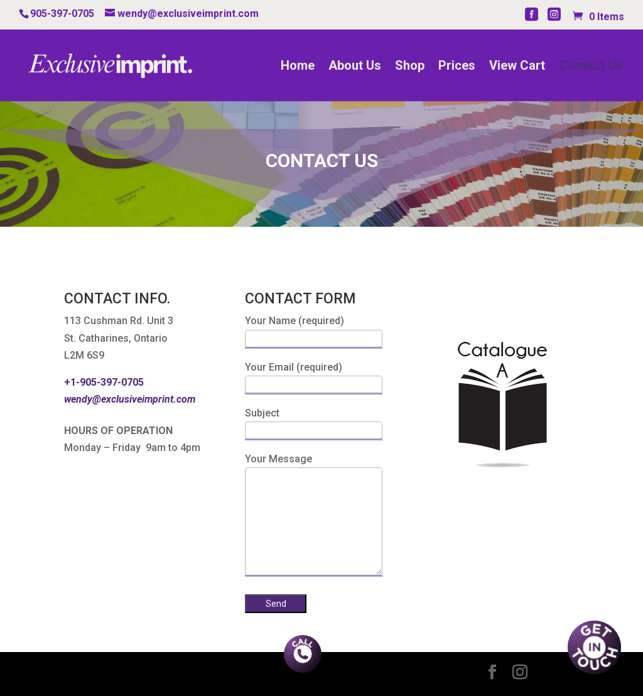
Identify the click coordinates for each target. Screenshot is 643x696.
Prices (456, 67)
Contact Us (591, 67)
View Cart (517, 67)
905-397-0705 (62, 13)
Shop (409, 67)
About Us (354, 67)
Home (298, 67)
